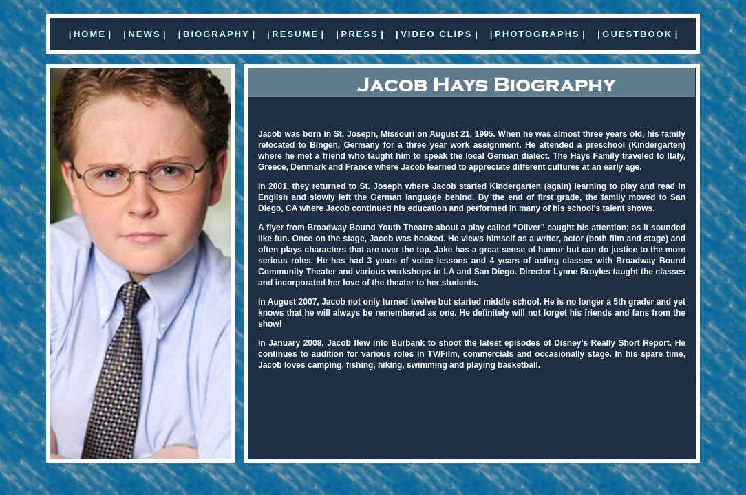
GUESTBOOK (637, 34)
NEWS (144, 34)
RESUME (295, 34)
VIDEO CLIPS (436, 34)
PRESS (360, 34)
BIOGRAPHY (216, 34)
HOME (90, 34)
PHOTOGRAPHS (537, 34)
